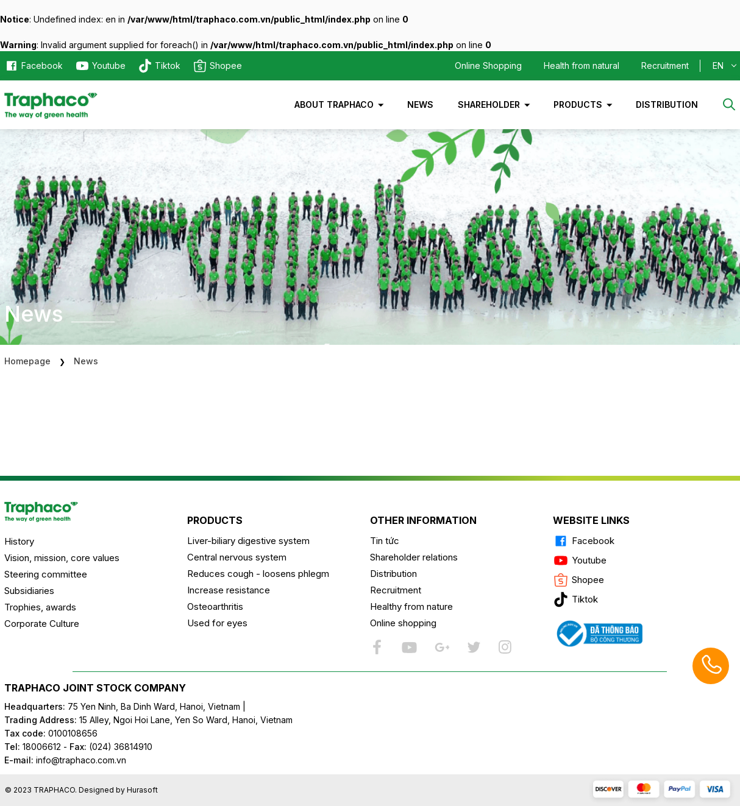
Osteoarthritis (215, 606)
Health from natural (581, 65)
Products (577, 104)
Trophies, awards (40, 607)
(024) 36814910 (120, 746)
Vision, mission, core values (61, 558)
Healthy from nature (411, 606)
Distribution (667, 104)
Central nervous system (236, 557)
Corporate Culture (41, 623)
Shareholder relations (414, 557)
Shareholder (489, 104)
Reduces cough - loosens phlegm (258, 573)
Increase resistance (228, 590)
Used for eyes (217, 623)
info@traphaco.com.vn (65, 760)
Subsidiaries (29, 590)
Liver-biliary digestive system (248, 540)
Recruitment (665, 65)
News (420, 104)
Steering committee (45, 574)
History (19, 541)
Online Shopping (488, 65)
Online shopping (403, 623)
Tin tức (384, 540)
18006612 (42, 746)
